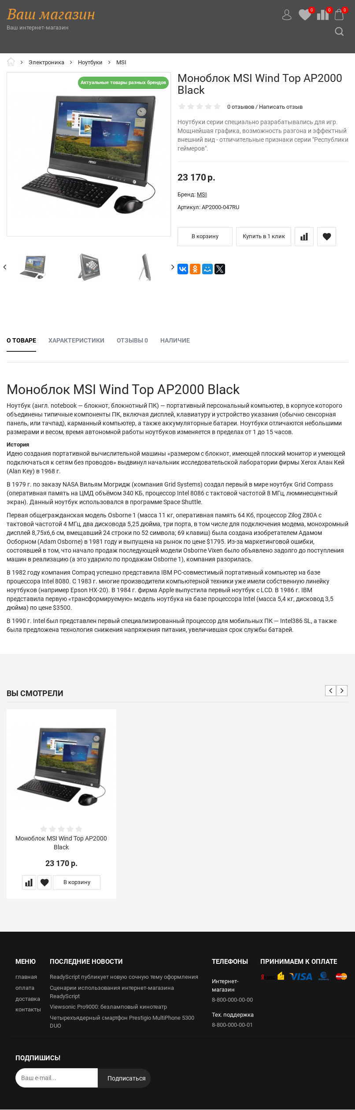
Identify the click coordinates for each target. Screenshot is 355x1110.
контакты (28, 1009)
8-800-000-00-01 (232, 1024)
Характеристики (76, 340)
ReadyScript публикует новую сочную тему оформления (124, 977)
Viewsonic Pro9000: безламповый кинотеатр (108, 1006)
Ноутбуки (90, 62)
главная (26, 977)
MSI (121, 62)
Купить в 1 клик (264, 236)
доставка (27, 999)
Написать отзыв (281, 106)
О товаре (21, 340)
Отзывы (132, 340)
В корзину (205, 236)
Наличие (175, 340)
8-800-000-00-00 (232, 999)
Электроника (46, 62)
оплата (24, 988)
